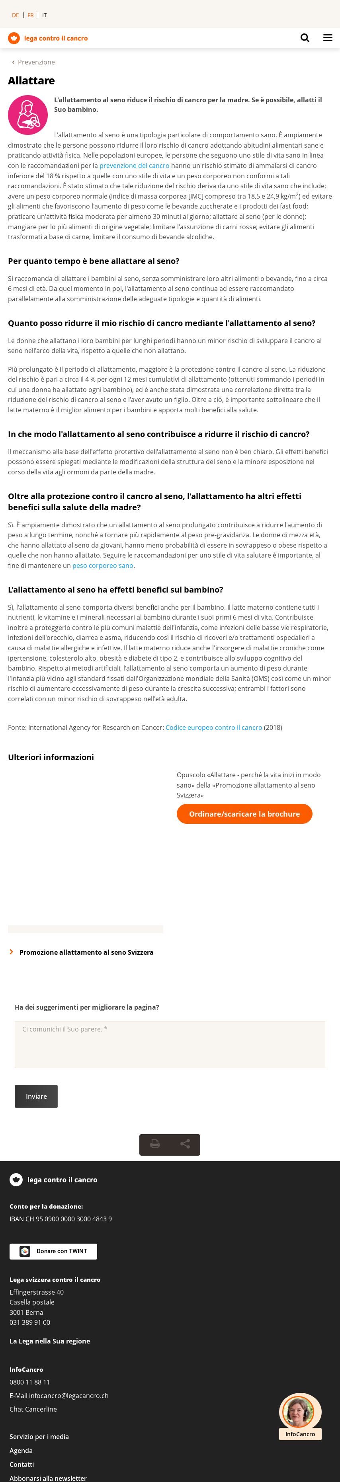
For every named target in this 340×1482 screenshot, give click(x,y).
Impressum (119, 1432)
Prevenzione (36, 62)
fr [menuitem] (30, 15)
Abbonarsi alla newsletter (48, 1369)
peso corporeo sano (102, 565)
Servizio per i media (39, 1327)
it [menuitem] (44, 15)
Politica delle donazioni (44, 1445)
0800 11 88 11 (30, 1272)
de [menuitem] (15, 15)
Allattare (31, 80)
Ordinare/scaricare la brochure (244, 814)
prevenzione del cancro (135, 165)
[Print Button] (155, 1035)
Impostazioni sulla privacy (48, 1432)
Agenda (21, 1341)
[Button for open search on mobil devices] (305, 39)
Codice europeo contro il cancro (214, 727)
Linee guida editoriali (124, 1445)
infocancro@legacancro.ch (69, 1285)
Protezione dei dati (178, 1432)
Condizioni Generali (251, 1432)
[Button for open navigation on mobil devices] (327, 39)
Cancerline (41, 1299)
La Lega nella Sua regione (50, 1231)
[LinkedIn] (18, 1401)
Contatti (22, 1355)
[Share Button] (185, 1035)
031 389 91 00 (30, 1213)
